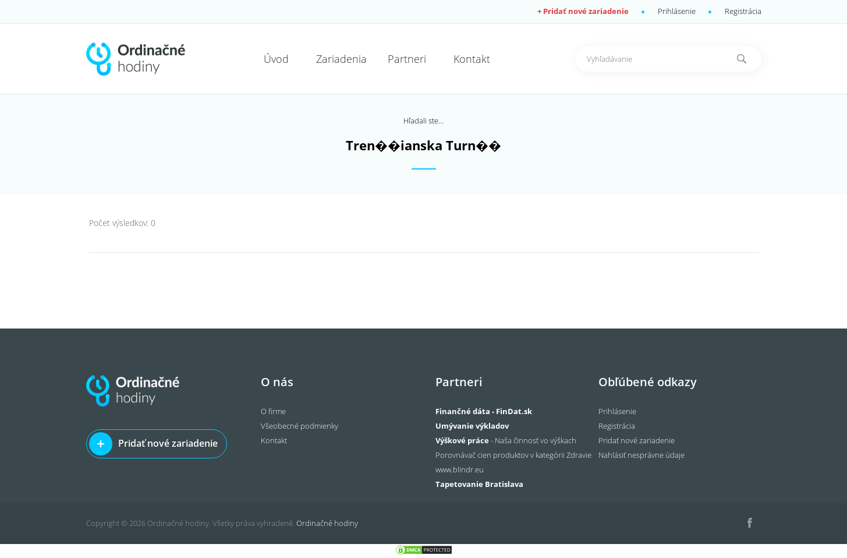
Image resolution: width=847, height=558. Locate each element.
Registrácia (743, 11)
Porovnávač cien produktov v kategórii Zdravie (513, 455)
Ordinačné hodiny (327, 523)
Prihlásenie (677, 11)
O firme (273, 411)
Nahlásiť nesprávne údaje (641, 455)
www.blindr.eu (459, 469)
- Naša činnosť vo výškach (505, 440)
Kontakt (274, 440)
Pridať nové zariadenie (168, 443)
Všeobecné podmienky (299, 426)
